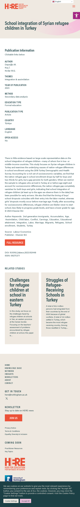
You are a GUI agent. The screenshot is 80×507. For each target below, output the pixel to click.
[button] (74, 6)
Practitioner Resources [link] (13, 448)
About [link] (8, 379)
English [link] (8, 131)
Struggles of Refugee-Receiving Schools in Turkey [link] (57, 289)
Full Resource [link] (15, 242)
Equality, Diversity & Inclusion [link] (16, 434)
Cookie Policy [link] (68, 493)
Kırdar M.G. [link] (10, 70)
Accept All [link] (25, 501)
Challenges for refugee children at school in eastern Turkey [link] (19, 292)
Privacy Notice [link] (10, 428)
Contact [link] (9, 383)
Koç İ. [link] (7, 67)
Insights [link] (9, 373)
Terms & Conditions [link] (12, 431)
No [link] (6, 140)
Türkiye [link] (8, 123)
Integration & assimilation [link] (17, 79)
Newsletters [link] (11, 376)
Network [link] (9, 370)
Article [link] (8, 114)
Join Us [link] (14, 418)
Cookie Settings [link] (11, 501)
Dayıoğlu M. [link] (10, 64)
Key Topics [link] (9, 451)
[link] (76, 15)
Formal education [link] (13, 105)
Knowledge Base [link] (13, 368)
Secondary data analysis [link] (16, 96)
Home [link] (7, 364)
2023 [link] (7, 87)
